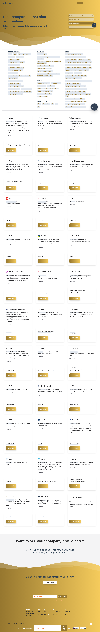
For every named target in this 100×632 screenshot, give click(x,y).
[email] (45, 596)
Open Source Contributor (44, 93)
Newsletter (65, 3)
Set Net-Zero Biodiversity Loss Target (76, 86)
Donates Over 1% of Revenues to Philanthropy (78, 65)
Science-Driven (54, 88)
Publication (80, 3)
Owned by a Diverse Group (16, 67)
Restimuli (9, 3)
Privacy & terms (57, 612)
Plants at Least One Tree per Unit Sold (76, 101)
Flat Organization (42, 54)
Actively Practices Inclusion (44, 71)
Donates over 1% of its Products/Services (77, 70)
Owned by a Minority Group (16, 62)
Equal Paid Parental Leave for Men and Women (78, 62)
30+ (48, 104)
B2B (10, 54)
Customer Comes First (43, 83)
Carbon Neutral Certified (15, 81)
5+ (56, 104)
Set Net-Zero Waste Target (73, 83)
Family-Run (27, 75)
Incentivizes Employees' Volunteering (76, 57)
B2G (20, 54)
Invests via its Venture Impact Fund (75, 104)
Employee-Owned (14, 59)
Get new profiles (62, 596)
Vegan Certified (13, 78)
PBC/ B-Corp (26, 54)
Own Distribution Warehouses (45, 66)
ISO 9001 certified (14, 91)
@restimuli (83, 628)
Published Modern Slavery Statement (76, 106)
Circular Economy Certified (16, 86)
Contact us (56, 614)
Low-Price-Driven (42, 96)
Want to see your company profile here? (48, 3)
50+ (44, 104)
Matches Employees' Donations (74, 54)
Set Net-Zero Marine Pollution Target (75, 91)
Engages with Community (44, 68)
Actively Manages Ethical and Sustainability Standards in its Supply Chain (48, 74)
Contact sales (42, 612)
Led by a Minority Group (15, 70)
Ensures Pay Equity (71, 59)
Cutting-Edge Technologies (44, 91)
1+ (38, 106)
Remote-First (78, 73)
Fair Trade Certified (14, 89)
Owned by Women (14, 65)
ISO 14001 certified (26, 91)
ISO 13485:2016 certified (15, 94)
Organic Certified (26, 89)
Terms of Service (61, 600)
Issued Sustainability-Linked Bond (75, 98)
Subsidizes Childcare (84, 59)
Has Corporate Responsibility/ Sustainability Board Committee (49, 62)
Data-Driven (50, 85)
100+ (38, 104)
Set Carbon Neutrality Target (73, 78)
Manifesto (72, 3)
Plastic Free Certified (14, 83)
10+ (52, 104)
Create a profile (33, 550)
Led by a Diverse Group (15, 75)
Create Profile (91, 3)
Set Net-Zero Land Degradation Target (76, 89)
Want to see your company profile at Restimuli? (30, 614)
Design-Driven (41, 85)
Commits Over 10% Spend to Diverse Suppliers (78, 67)
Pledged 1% (69, 73)
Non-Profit (12, 57)
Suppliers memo (44, 614)
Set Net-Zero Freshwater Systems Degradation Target (78, 95)
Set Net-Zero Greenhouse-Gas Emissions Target (79, 81)
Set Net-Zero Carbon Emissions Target (76, 75)
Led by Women (13, 73)
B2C (15, 54)
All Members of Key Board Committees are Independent (48, 57)
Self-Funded (20, 57)
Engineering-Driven (42, 88)
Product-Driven (56, 83)
